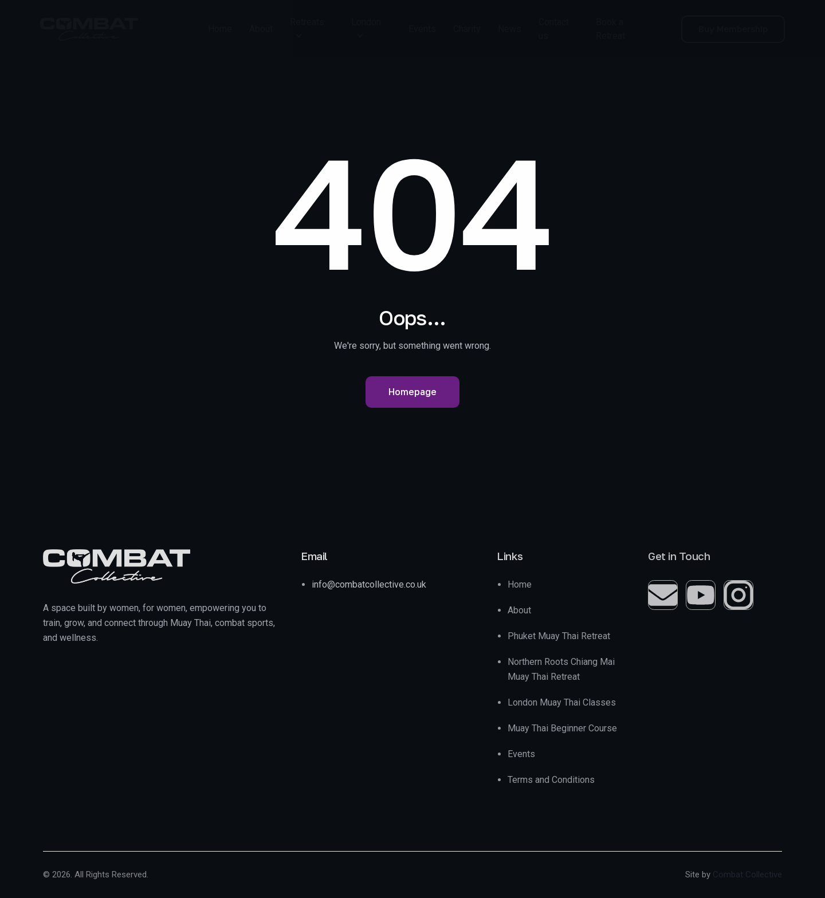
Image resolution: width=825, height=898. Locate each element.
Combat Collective (747, 874)
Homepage (412, 391)
